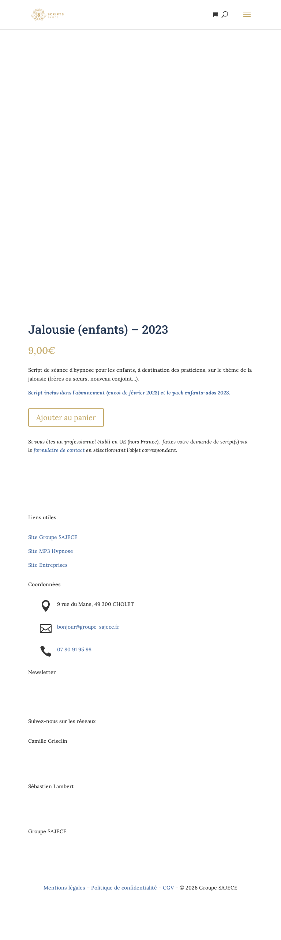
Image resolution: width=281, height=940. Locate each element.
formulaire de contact (59, 450)
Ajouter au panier (66, 417)
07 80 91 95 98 (74, 649)
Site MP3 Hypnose (50, 551)
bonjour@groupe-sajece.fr (88, 626)
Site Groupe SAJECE (53, 537)
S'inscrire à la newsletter (78, 696)
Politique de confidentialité (124, 887)
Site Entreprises (48, 565)
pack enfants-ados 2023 (200, 392)
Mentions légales (64, 887)
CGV (168, 887)
